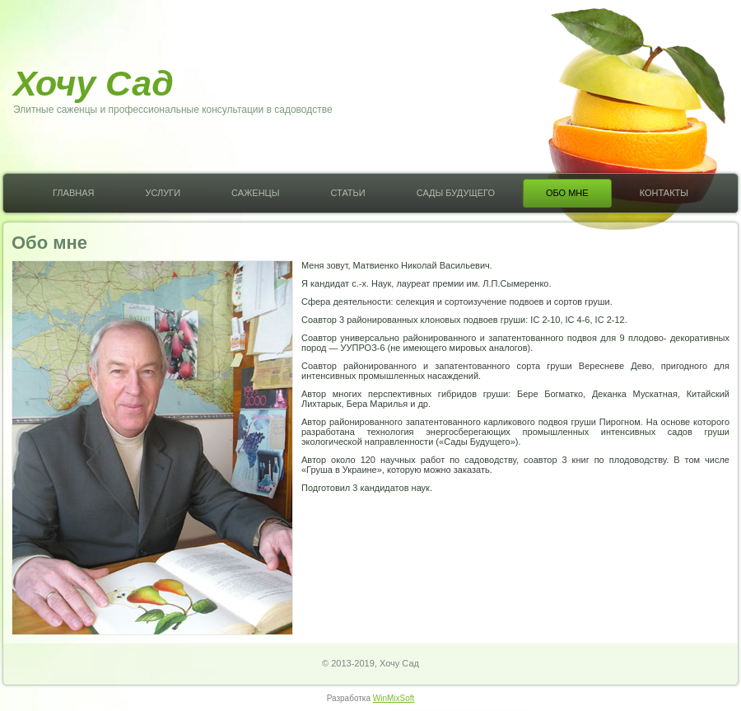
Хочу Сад (93, 83)
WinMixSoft (394, 698)
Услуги (162, 193)
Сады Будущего (456, 193)
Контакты (664, 193)
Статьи (347, 193)
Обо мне (567, 193)
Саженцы (255, 193)
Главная (73, 193)
